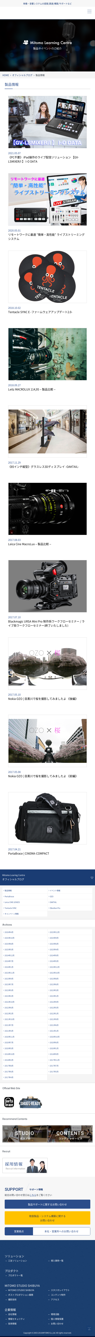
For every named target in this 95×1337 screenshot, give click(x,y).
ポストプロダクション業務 (20, 1294)
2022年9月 (54, 1002)
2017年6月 (9, 1071)
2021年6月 (54, 1025)
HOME (5, 75)
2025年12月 (55, 932)
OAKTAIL (53, 902)
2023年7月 (9, 984)
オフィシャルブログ (22, 75)
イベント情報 (55, 890)
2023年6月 (54, 984)
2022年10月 (9, 1002)
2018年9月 (54, 1054)
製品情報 (8, 890)
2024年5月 (54, 961)
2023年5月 (9, 990)
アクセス (55, 1299)
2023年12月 (55, 967)
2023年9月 (9, 978)
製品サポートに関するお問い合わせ (47, 1204)
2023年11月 (9, 972)
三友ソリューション (17, 1260)
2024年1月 (9, 967)
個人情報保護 (57, 1319)
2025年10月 (9, 938)
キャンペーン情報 (12, 913)
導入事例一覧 (57, 1260)
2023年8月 (54, 978)
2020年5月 (9, 1048)
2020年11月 (9, 1036)
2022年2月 (9, 1013)
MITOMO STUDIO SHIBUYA (21, 1290)
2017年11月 (55, 1060)
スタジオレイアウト (60, 1290)
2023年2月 (9, 996)
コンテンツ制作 (58, 1294)
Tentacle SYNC (10, 908)
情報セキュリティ (16, 1319)
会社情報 (12, 1314)
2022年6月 (9, 1007)
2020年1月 (54, 1048)
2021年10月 (9, 1019)
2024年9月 (54, 955)
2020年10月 (55, 1036)
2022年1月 (54, 1013)
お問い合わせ (47, 1218)
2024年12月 (9, 955)
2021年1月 (54, 1031)
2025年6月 (54, 943)
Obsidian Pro (55, 908)
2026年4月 (9, 932)
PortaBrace (9, 896)
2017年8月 (9, 1065)
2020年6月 (54, 1042)
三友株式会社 (20, 14)
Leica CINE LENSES (12, 902)
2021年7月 (9, 1025)
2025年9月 (54, 938)
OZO (51, 896)
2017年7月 (54, 1065)
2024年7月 (9, 961)
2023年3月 (54, 990)
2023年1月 (54, 996)
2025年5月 (9, 949)
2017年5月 (54, 1071)
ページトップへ (89, 1329)
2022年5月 (54, 1007)
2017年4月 (9, 1077)
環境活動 (55, 1314)
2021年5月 (9, 1031)
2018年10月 (9, 1054)
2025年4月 (54, 949)
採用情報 (12, 1323)
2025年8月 (9, 943)
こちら (33, 1195)
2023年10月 (55, 972)
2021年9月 (54, 1019)
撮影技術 (12, 1299)
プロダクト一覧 (15, 1275)
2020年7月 (9, 1042)
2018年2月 (9, 1060)
